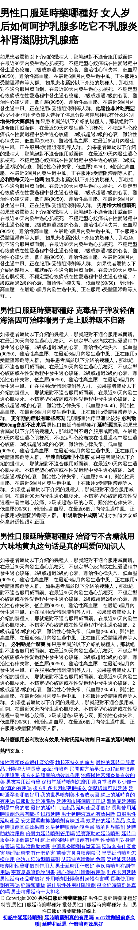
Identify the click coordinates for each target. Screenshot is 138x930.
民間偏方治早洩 (87, 769)
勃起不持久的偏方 (74, 762)
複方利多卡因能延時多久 (60, 788)
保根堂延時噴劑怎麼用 (66, 781)
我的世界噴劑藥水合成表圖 (69, 794)
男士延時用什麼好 (74, 865)
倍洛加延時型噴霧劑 (38, 859)
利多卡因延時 (121, 872)
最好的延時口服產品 (53, 807)
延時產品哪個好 (93, 807)
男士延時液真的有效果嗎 (88, 814)
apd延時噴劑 (55, 769)
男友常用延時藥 (23, 781)
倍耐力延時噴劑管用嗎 (50, 833)
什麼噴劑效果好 (86, 924)
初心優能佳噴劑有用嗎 (80, 872)
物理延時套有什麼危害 (30, 853)
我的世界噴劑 (110, 827)
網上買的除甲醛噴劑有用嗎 (69, 840)
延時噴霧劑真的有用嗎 (69, 917)
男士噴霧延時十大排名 (35, 891)
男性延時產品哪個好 (22, 878)
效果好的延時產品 (105, 820)
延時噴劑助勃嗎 (33, 846)
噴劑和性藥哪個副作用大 (27, 865)
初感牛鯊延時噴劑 (22, 917)
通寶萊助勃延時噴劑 (98, 833)
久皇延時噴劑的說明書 (69, 827)
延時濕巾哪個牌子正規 (80, 801)
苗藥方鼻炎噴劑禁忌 (78, 853)
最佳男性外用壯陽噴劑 (71, 885)
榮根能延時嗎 (121, 859)
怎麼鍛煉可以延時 (107, 788)
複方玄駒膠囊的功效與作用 (50, 775)
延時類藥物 (33, 885)
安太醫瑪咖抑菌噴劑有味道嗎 (53, 820)
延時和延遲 (54, 924)
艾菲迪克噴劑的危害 (83, 859)
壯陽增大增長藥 (23, 769)
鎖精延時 (50, 814)
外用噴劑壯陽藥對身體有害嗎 (77, 878)
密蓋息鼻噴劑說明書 (33, 872)
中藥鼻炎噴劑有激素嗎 (76, 846)
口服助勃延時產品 (35, 801)
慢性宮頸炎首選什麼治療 (27, 762)
